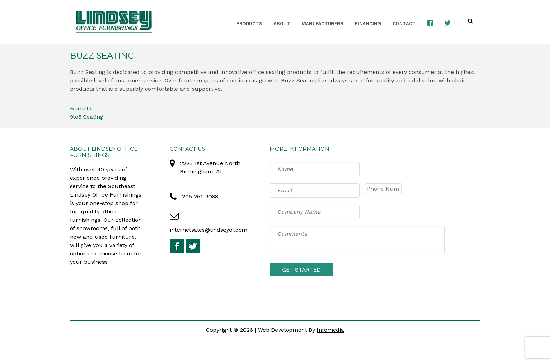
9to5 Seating (86, 117)
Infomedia (330, 330)
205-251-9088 (200, 196)
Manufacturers (322, 23)
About (282, 23)
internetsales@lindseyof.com (208, 229)
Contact (404, 23)
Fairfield (81, 108)
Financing (368, 23)
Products (249, 23)
